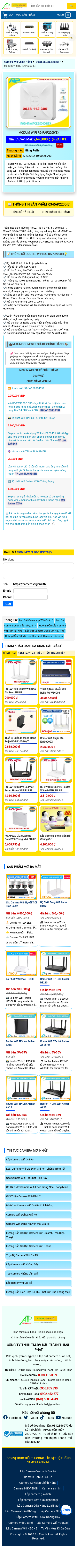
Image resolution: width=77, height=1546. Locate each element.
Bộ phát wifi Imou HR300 (20, 979)
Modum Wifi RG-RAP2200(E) (20, 66)
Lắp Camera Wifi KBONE (21, 1528)
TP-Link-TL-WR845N (26, 473)
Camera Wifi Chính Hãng (18, 61)
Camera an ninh (52, 1488)
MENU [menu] (64, 15)
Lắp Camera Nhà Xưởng (55, 1511)
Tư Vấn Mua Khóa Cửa (55, 1528)
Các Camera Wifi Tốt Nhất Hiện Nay (26, 1177)
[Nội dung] (38, 571)
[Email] (30, 590)
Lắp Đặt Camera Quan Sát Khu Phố (44, 631)
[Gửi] (8, 603)
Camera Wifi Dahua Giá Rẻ (21, 1214)
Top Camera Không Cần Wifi (22, 1273)
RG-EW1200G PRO (50, 410)
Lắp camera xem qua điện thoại (38, 1500)
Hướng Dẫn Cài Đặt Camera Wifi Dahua (28, 1246)
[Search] (49, 6)
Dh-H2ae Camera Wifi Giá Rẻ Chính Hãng (29, 1205)
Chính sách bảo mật (22, 1337)
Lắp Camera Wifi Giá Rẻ (19, 1159)
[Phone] (31, 597)
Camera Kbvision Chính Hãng (37, 1482)
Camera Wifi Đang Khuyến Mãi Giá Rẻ (27, 1223)
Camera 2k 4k (26, 653)
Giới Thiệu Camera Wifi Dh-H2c (24, 1196)
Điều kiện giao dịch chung (50, 1337)
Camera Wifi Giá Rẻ (20, 1522)
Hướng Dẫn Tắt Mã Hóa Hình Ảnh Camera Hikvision (34, 636)
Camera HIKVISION (26, 1488)
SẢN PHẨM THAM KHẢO (51, 653)
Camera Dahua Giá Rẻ (38, 1477)
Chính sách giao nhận (50, 1332)
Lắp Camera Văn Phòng (20, 1511)
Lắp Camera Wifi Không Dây (22, 1264)
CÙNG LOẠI (9, 653)
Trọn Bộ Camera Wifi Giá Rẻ (22, 1255)
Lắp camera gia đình (38, 1494)
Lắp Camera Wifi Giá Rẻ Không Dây (38, 1517)
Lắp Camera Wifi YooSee (52, 1522)
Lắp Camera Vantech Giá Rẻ (38, 1471)
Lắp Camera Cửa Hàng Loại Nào (38, 1505)
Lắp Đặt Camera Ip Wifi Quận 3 (36, 620)
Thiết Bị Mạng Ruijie (47, 61)
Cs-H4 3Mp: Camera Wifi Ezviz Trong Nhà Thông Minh (37, 1187)
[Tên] (30, 584)
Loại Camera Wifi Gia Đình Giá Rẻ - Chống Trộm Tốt (35, 1168)
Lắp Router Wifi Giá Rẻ (19, 1282)
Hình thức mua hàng (24, 1332)
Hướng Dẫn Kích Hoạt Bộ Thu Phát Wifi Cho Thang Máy (38, 1292)
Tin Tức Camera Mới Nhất (27, 1150)
